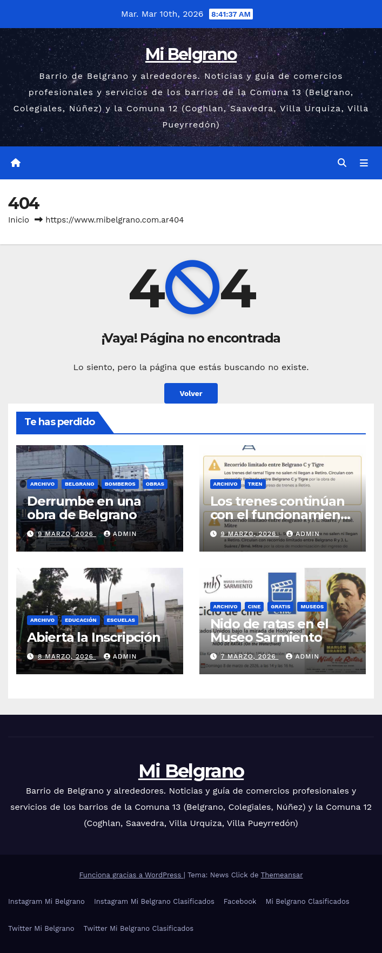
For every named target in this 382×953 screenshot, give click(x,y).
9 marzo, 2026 (67, 534)
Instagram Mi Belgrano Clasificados (154, 901)
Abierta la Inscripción (93, 637)
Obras (155, 484)
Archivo (42, 484)
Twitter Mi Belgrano (41, 928)
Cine (254, 606)
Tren (255, 484)
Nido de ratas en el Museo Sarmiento (269, 630)
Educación (81, 620)
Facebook (240, 901)
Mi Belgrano (191, 54)
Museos (312, 606)
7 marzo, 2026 (249, 656)
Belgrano (80, 484)
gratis (280, 606)
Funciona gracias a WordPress (131, 875)
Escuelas (121, 620)
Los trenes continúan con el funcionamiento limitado (282, 514)
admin (120, 534)
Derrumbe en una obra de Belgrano (84, 507)
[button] (342, 163)
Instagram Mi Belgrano (46, 901)
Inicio (18, 220)
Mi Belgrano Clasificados (307, 901)
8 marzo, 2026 (67, 656)
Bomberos (120, 484)
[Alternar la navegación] (364, 163)
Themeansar (282, 875)
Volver (190, 393)
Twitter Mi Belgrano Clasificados (139, 928)
